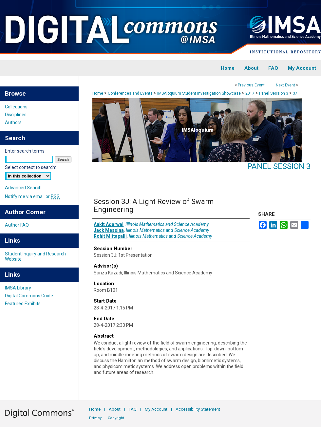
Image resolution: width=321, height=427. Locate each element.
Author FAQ (17, 225)
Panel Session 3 (274, 93)
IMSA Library (18, 287)
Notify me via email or (32, 196)
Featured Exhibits (23, 303)
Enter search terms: (25, 151)
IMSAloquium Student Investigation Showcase (199, 93)
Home (97, 93)
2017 (250, 93)
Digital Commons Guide (29, 295)
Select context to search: (30, 167)
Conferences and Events (131, 93)
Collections (16, 106)
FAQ (133, 409)
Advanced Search (23, 187)
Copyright (116, 418)
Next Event (285, 85)
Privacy (95, 418)
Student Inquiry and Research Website (35, 256)
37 (295, 93)
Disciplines (16, 114)
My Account (156, 409)
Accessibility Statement (198, 409)
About (115, 409)
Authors (13, 122)
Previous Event (251, 85)
